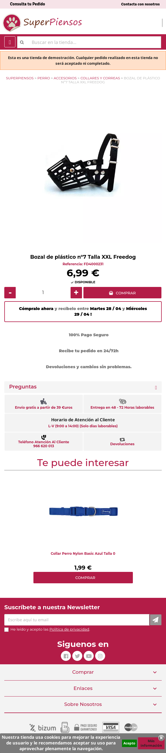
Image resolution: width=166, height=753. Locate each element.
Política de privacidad (69, 629)
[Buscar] (89, 42)
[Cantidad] (43, 292)
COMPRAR (126, 293)
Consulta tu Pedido (27, 4)
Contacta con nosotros (140, 4)
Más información (151, 743)
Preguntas (23, 387)
